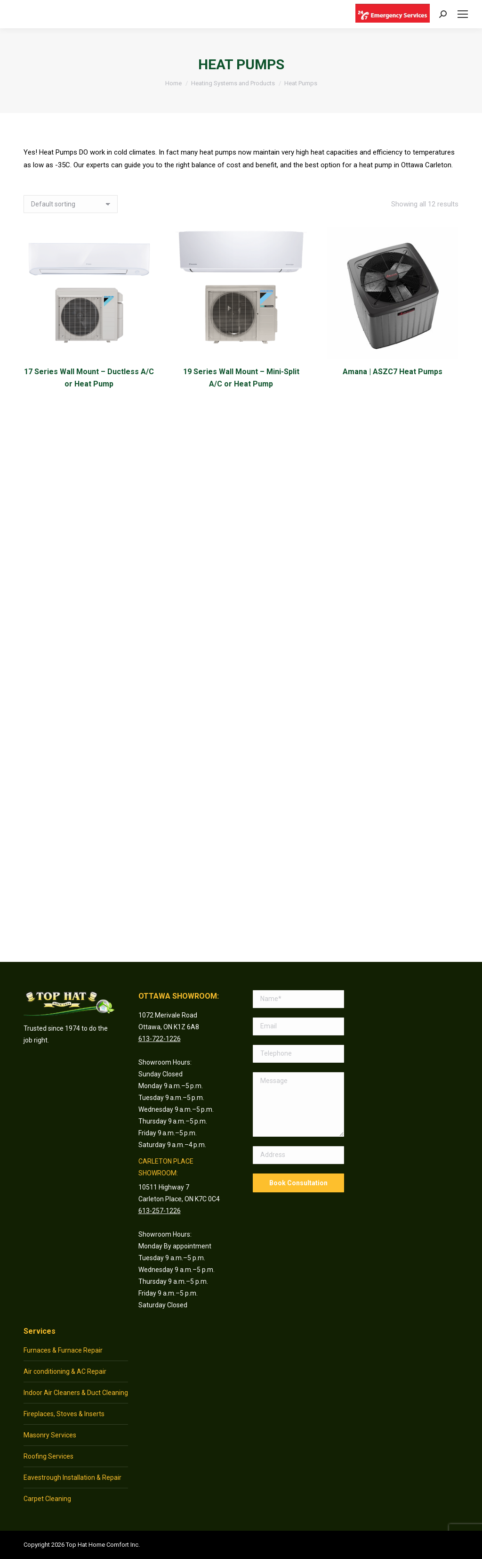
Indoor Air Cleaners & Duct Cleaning (76, 1392)
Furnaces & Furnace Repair (63, 1350)
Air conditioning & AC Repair (65, 1371)
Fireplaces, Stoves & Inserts (64, 1414)
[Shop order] (71, 204)
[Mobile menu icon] (462, 14)
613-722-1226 (159, 1038)
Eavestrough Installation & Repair (72, 1477)
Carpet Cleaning (47, 1498)
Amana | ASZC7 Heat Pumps (393, 371)
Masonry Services (50, 1435)
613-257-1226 (159, 1210)
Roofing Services (48, 1456)
